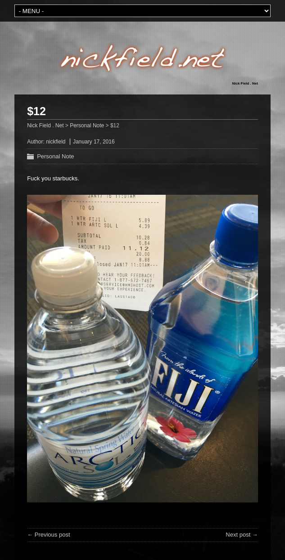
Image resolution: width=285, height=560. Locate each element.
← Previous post (48, 534)
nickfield (55, 142)
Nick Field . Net (245, 83)
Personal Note (55, 156)
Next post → (242, 534)
